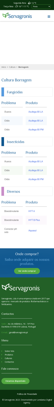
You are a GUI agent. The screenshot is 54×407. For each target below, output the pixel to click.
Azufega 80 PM (36, 129)
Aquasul (32, 230)
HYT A (32, 211)
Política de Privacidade (27, 394)
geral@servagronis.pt (18, 332)
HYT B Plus (34, 220)
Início (3, 67)
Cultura (12, 67)
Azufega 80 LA (36, 112)
